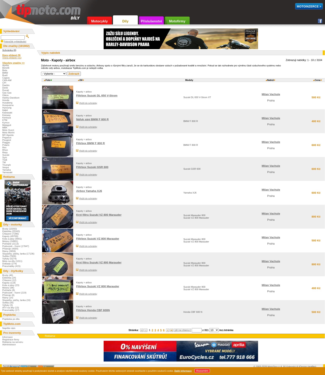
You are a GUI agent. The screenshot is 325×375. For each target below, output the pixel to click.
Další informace (183, 371)
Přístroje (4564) (10, 248)
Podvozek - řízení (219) (14, 292)
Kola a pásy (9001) (12, 238)
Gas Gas (6, 92)
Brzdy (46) (7, 275)
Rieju (5, 152)
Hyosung (6, 107)
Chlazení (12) (9, 280)
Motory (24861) (10, 241)
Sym (4, 157)
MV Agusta (7, 135)
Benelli (5, 68)
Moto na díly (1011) (12, 261)
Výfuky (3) (7, 305)
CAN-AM (6, 80)
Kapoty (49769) (10, 236)
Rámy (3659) (9, 251)
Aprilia (5, 65)
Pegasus (6, 137)
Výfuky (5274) (9, 258)
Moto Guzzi (8, 130)
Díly (125, 21)
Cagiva (6, 78)
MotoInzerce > (309, 6)
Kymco (5, 122)
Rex (4, 147)
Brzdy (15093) (9, 229)
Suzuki (5, 155)
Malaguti (6, 125)
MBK (4, 127)
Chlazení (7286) (10, 234)
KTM (4, 120)
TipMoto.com (26, 9)
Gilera (5, 95)
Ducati (5, 90)
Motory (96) (8, 287)
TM (4, 162)
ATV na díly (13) (10, 307)
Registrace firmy (10, 339)
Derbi (5, 87)
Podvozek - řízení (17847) (15, 246)
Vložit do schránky (88, 103)
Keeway (6, 115)
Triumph (6, 165)
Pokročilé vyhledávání (15, 41)
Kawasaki (7, 112)
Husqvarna (7, 105)
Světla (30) (7, 302)
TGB (4, 160)
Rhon (5, 150)
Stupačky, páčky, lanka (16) (16, 300)
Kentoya (6, 117)
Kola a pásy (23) (10, 285)
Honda (5, 100)
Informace (7, 337)
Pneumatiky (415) (11, 266)
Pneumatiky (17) (10, 310)
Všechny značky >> (13, 62)
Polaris (5, 145)
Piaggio (6, 142)
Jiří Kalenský (289, 366)
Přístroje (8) (8, 295)
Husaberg (7, 102)
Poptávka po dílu (10, 319)
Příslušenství (151, 21)
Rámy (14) (7, 297)
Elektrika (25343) (11, 231)
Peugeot (6, 140)
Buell (4, 75)
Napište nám (8, 328)
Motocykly (99, 21)
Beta (4, 70)
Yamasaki (7, 172)
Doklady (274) (9, 263)
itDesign (303, 366)
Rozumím (202, 370)
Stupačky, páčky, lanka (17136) (18, 253)
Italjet (5, 110)
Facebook (320, 21)
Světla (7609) (9, 256)
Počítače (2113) (10, 243)
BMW (5, 73)
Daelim (6, 85)
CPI (4, 83)
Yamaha (6, 170)
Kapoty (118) (9, 282)
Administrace (9, 344)
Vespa (5, 167)
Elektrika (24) (9, 277)
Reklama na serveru (12, 342)
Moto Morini (8, 132)
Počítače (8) (8, 290)
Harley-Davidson (10, 97)
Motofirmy (177, 21)
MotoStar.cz (274, 366)
